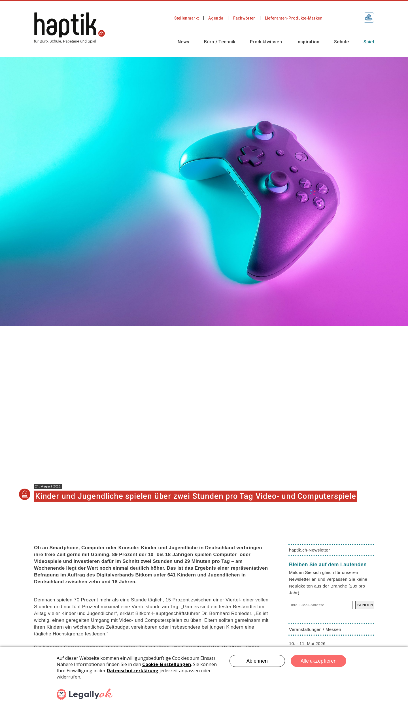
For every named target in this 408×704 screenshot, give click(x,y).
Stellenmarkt (186, 18)
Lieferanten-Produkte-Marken (293, 18)
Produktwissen (266, 41)
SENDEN (365, 605)
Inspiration (307, 41)
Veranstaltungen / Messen (315, 629)
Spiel (369, 41)
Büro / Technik (219, 41)
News (184, 41)
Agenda (215, 18)
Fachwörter (244, 18)
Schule (341, 41)
